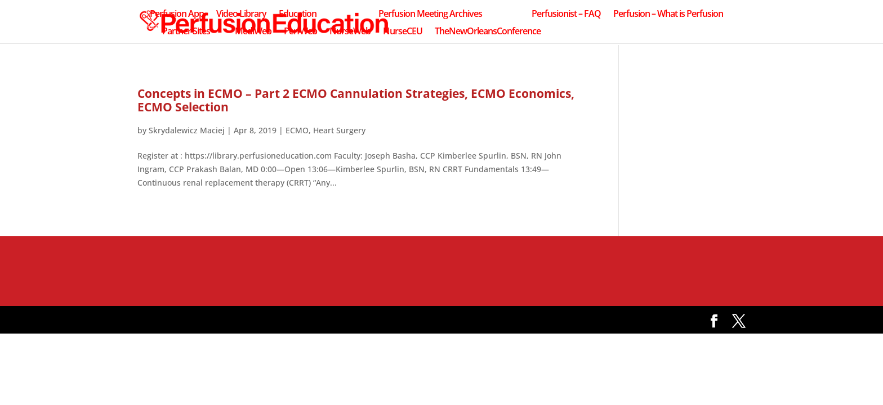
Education (297, 15)
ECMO (297, 130)
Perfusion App (177, 15)
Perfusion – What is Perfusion (668, 15)
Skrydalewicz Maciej (187, 130)
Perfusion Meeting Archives (430, 15)
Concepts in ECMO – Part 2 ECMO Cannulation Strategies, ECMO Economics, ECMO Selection (355, 100)
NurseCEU (402, 32)
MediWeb (253, 32)
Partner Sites (186, 32)
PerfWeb (300, 32)
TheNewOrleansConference (488, 32)
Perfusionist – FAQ (566, 15)
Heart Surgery (339, 130)
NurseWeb (350, 32)
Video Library (241, 15)
